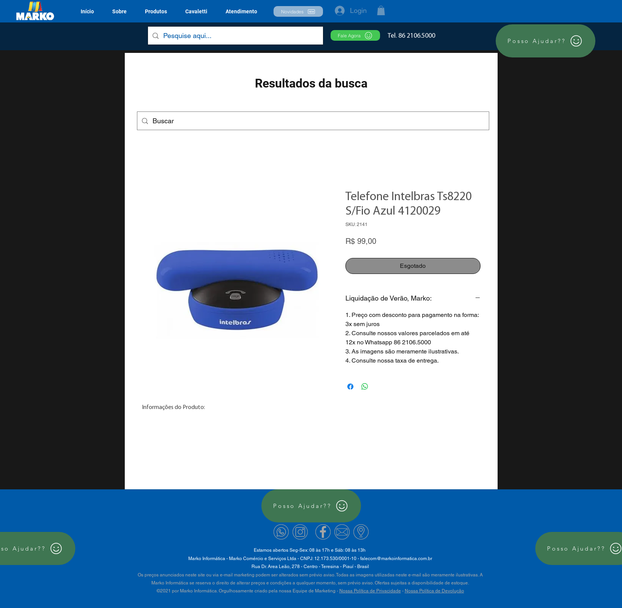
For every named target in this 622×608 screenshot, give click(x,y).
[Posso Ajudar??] (545, 40)
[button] (156, 12)
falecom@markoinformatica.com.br (396, 558)
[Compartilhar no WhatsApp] (364, 386)
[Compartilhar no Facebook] (350, 386)
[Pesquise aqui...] (235, 36)
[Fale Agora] (355, 35)
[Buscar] (313, 121)
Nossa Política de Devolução (434, 591)
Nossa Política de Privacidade (370, 591)
